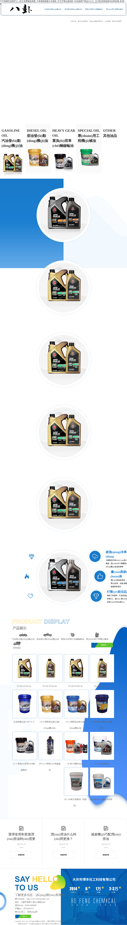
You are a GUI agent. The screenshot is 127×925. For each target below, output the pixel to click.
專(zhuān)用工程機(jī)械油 (114, 9)
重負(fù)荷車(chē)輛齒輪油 (93, 9)
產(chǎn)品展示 (83, 21)
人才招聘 (108, 21)
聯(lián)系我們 (116, 21)
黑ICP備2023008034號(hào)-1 (51, 924)
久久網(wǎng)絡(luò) (35, 924)
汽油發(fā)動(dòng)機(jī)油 (52, 9)
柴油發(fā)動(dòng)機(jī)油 (73, 9)
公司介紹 (73, 21)
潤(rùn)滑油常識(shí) (96, 21)
